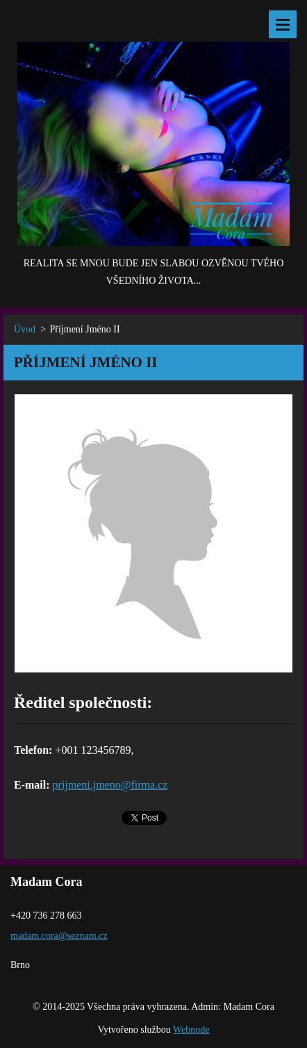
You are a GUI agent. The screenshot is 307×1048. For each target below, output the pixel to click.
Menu (283, 24)
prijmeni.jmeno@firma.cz (110, 785)
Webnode (191, 1029)
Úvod (24, 329)
